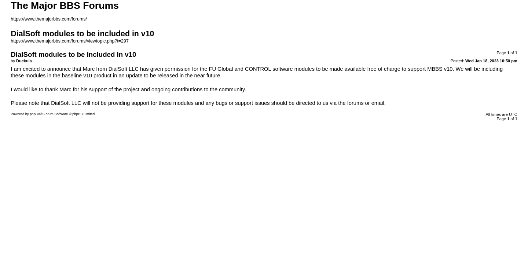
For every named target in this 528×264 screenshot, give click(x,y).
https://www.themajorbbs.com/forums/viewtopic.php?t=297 (70, 41)
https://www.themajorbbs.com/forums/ (49, 19)
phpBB (35, 114)
